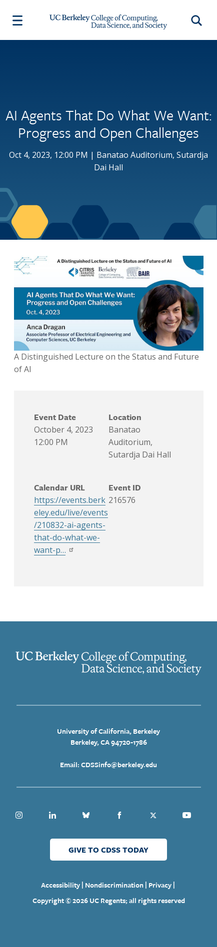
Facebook (119, 815)
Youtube (186, 815)
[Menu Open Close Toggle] (17, 20)
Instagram (19, 815)
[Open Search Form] (198, 20)
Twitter (153, 815)
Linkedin (52, 815)
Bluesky (86, 815)
